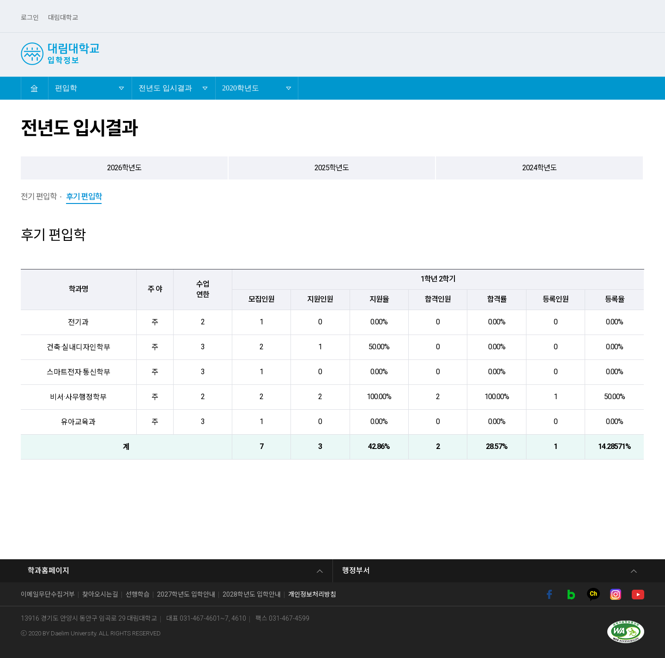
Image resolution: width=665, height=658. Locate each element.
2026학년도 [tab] (124, 167)
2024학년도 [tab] (539, 167)
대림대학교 (63, 17)
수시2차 (246, 53)
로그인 (30, 17)
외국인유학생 (485, 53)
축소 (638, 88)
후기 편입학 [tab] (84, 196)
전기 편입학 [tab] (39, 196)
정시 (283, 53)
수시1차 (204, 53)
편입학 (317, 53)
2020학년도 (240, 84)
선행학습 (138, 594)
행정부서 (356, 570)
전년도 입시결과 (165, 84)
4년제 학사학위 (422, 53)
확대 (621, 88)
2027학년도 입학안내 (186, 594)
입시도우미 (601, 53)
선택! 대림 (159, 53)
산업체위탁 (362, 53)
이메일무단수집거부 (48, 594)
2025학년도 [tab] (331, 167)
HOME (34, 88)
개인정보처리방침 (312, 594)
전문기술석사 (545, 53)
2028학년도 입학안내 (252, 594)
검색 (639, 53)
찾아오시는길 (100, 594)
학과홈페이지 (48, 570)
